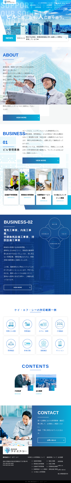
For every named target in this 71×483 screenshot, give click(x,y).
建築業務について (34, 5)
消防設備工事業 (53, 469)
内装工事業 (52, 463)
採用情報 (37, 7)
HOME (30, 457)
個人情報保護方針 (63, 473)
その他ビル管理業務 (39, 472)
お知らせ (49, 7)
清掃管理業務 (37, 461)
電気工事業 (52, 461)
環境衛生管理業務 (39, 463)
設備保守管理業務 (39, 466)
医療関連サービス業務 (40, 469)
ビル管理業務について (44, 3)
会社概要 (49, 5)
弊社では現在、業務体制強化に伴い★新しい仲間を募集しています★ (44, 38)
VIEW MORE (21, 118)
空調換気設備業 (53, 466)
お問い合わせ (51, 440)
